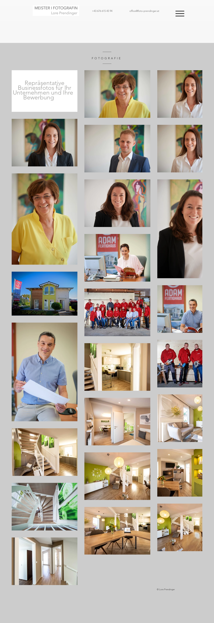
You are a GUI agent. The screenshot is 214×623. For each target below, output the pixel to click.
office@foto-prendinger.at (144, 11)
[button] (180, 13)
